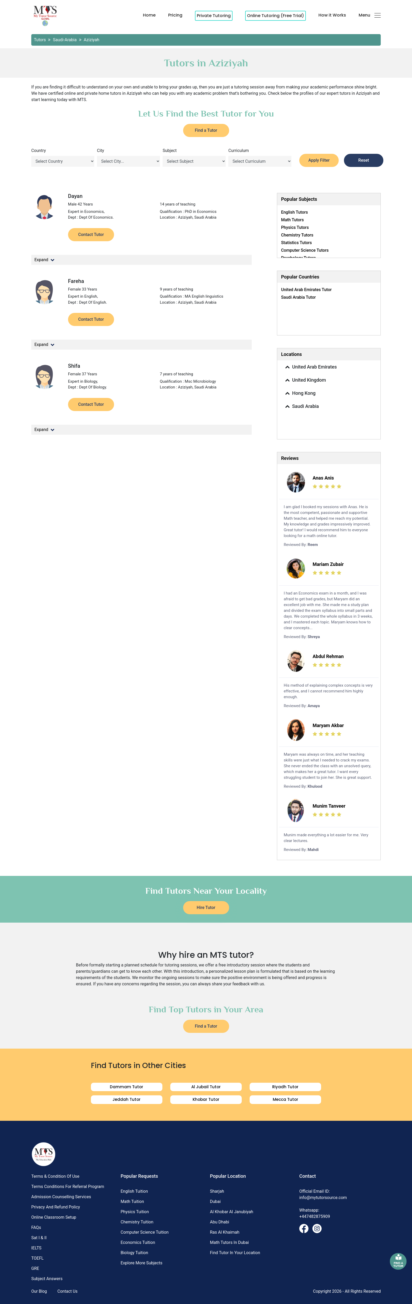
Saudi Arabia (301, 406)
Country (38, 150)
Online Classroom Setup (53, 1217)
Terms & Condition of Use (55, 1176)
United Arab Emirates (310, 367)
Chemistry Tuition (137, 1221)
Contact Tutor (91, 234)
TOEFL (37, 1258)
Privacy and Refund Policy (55, 1207)
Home (149, 15)
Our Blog (39, 1291)
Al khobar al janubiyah (231, 1211)
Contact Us (68, 1291)
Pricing (175, 15)
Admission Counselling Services (61, 1196)
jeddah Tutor (126, 1099)
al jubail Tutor (206, 1087)
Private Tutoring (214, 16)
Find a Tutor (206, 130)
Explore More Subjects (141, 1262)
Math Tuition (132, 1201)
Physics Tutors (295, 227)
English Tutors (294, 212)
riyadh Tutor (285, 1087)
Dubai (215, 1201)
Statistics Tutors (296, 242)
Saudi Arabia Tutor (298, 297)
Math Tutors (292, 219)
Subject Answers (47, 1278)
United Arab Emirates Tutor (306, 289)
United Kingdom (304, 380)
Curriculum (238, 150)
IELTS (36, 1247)
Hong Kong (299, 393)
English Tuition (134, 1191)
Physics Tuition (135, 1211)
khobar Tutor (206, 1099)
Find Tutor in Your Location (235, 1252)
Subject (170, 150)
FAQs (36, 1227)
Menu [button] (370, 15)
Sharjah (217, 1191)
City (100, 150)
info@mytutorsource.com (323, 1197)
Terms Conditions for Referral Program (67, 1186)
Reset (363, 160)
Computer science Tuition (145, 1232)
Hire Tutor (206, 907)
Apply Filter (319, 160)
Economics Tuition (138, 1242)
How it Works (332, 15)
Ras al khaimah (224, 1232)
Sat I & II (39, 1237)
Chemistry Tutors (297, 235)
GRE (35, 1268)
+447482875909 (314, 1216)
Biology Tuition (134, 1252)
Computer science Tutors (305, 250)
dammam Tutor (126, 1087)
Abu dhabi (219, 1221)
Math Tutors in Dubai (229, 1242)
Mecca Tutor (285, 1099)
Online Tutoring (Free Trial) (275, 16)
